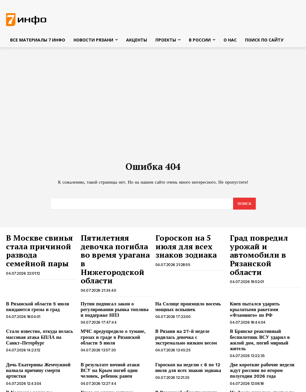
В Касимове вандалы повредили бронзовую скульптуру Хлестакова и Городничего (41, 366)
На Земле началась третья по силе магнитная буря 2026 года (262, 364)
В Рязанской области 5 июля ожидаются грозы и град (33, 288)
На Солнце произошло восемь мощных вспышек (183, 288)
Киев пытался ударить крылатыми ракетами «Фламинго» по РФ (263, 288)
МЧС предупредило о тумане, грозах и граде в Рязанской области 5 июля (115, 313)
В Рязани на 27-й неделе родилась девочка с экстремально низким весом (188, 315)
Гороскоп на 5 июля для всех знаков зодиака (184, 245)
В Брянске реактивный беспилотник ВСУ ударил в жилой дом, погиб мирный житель (265, 315)
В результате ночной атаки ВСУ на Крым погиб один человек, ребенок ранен (114, 341)
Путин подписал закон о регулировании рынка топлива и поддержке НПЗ (112, 290)
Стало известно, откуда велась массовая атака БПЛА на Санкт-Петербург (37, 315)
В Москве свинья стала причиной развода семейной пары (40, 245)
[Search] (244, 205)
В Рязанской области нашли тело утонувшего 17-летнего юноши (186, 364)
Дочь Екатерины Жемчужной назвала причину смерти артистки (39, 339)
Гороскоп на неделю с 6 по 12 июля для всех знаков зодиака (189, 339)
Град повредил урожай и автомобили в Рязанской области (263, 245)
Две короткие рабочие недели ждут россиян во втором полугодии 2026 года (264, 341)
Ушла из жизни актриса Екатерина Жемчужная (114, 364)
